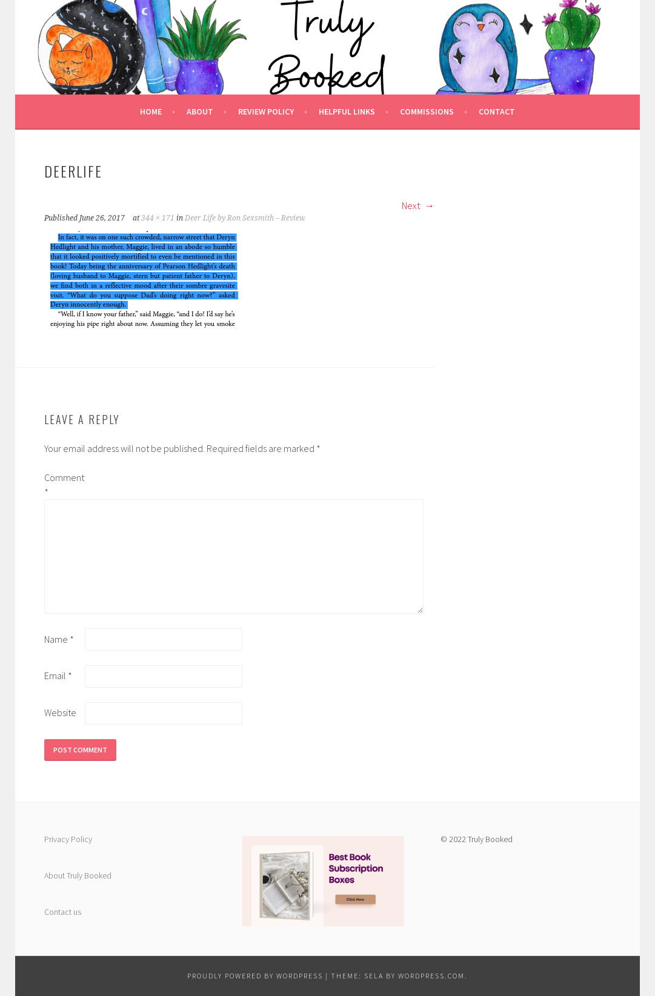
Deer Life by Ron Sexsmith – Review (245, 218)
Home (151, 111)
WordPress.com (431, 975)
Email (58, 675)
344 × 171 (158, 218)
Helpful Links (347, 111)
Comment (63, 484)
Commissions (427, 111)
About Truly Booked (77, 875)
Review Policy (266, 111)
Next (418, 205)
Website (60, 712)
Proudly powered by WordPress (255, 975)
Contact (497, 111)
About (200, 111)
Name (59, 639)
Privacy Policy (68, 839)
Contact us (62, 911)
